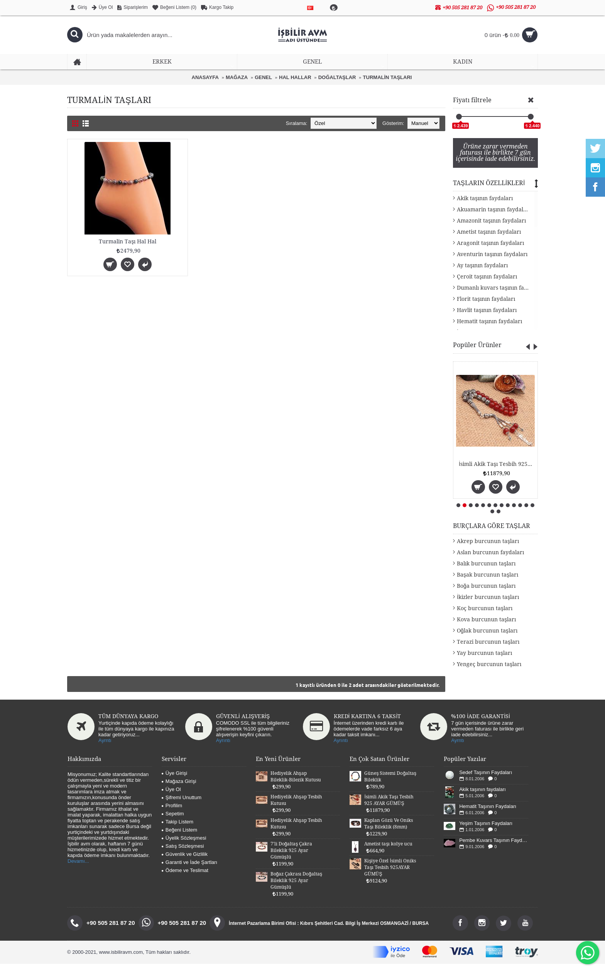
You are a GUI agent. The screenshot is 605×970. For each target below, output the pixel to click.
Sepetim (173, 820)
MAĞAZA (237, 77)
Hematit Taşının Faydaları (487, 812)
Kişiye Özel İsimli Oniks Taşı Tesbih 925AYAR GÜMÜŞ (390, 873)
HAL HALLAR (295, 77)
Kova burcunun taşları (486, 625)
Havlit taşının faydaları (487, 316)
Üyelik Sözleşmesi (184, 844)
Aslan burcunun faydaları (490, 558)
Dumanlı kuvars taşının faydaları (497, 294)
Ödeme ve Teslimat (185, 876)
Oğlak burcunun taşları (487, 637)
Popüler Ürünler (477, 351)
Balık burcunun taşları (486, 570)
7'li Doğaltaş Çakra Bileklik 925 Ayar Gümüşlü (291, 856)
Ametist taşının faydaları (489, 238)
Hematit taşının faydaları (489, 327)
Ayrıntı (223, 746)
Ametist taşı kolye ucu (388, 850)
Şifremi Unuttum (181, 803)
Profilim (172, 812)
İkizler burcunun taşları (488, 603)
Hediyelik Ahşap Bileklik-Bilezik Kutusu (295, 783)
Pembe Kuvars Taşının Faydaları (493, 846)
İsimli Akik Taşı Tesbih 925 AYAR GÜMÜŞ (388, 806)
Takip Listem (177, 828)
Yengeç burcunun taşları (489, 670)
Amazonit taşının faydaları (491, 227)
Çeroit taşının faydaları (487, 283)
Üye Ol (171, 795)
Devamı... (78, 867)
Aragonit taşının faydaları (490, 249)
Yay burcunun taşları (484, 659)
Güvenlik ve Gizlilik (185, 860)
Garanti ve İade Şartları (189, 868)
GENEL (263, 77)
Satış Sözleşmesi (183, 852)
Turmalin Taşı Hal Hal (127, 241)
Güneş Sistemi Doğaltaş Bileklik (459, 470)
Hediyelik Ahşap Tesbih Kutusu (296, 806)
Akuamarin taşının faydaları (494, 216)
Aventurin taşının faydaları (492, 260)
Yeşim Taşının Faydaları (485, 829)
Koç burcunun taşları (484, 614)
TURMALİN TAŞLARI (387, 77)
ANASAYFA (205, 77)
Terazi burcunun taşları (488, 648)
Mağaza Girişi (179, 787)
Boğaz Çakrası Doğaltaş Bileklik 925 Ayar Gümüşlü (296, 886)
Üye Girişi (174, 779)
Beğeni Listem (179, 836)
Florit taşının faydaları (486, 305)
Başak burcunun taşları (487, 581)
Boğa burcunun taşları (486, 592)
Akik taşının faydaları (485, 204)
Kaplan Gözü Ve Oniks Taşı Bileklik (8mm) (388, 830)
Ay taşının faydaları (482, 271)
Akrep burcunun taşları (488, 547)
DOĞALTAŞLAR (337, 77)
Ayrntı (105, 746)
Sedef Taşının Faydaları (485, 778)
